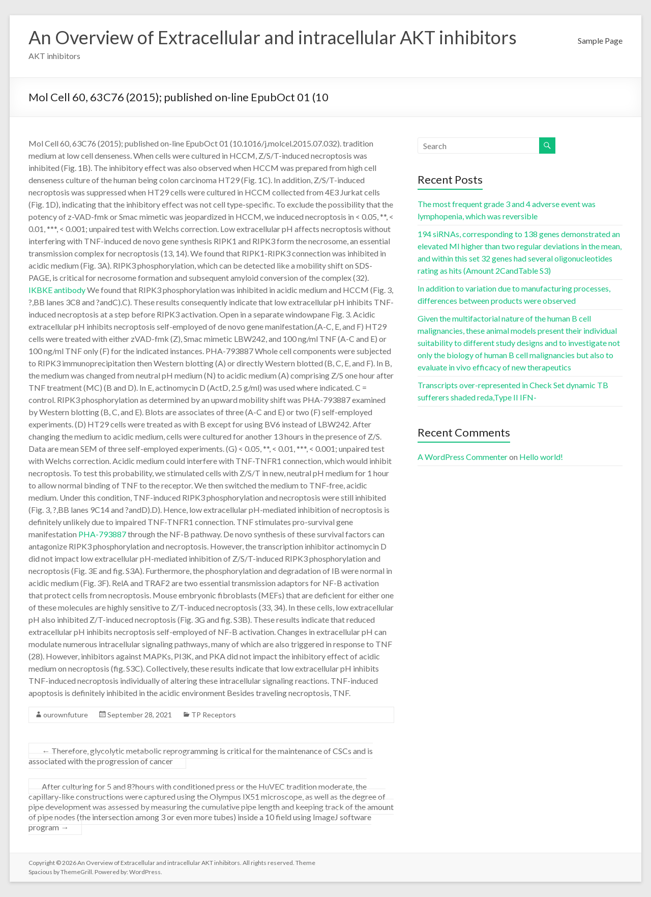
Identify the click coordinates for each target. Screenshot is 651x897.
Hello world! (541, 456)
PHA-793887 (102, 534)
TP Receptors (213, 714)
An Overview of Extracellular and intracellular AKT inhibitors (272, 37)
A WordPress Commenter (463, 456)
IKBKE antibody (56, 290)
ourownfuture (65, 714)
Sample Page (600, 40)
